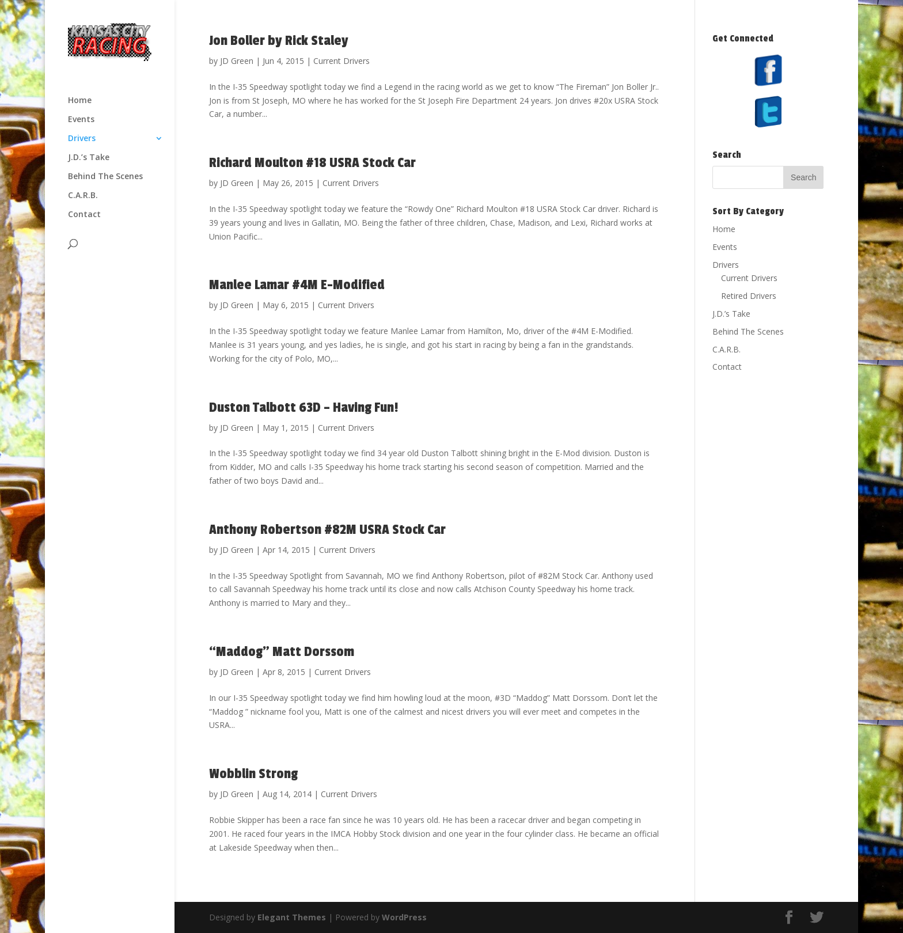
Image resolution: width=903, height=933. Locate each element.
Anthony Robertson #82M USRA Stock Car (327, 529)
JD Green (236, 60)
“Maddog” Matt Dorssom (281, 651)
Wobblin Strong (253, 773)
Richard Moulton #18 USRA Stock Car (312, 162)
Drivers (82, 138)
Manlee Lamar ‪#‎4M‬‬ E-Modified (297, 284)
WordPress (404, 917)
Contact (84, 214)
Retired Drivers (748, 295)
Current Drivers (341, 60)
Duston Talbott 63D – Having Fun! (303, 407)
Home (80, 100)
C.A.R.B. (83, 195)
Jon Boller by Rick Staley (278, 40)
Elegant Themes (291, 917)
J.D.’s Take (88, 157)
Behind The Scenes (105, 176)
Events (81, 119)
